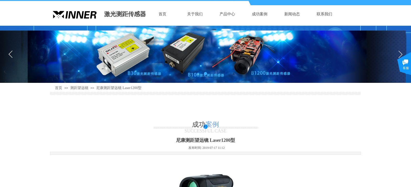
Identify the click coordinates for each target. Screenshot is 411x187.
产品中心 (227, 14)
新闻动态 (292, 14)
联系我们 (324, 14)
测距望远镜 (79, 88)
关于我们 (195, 14)
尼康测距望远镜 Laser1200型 (118, 88)
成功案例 (259, 14)
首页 (162, 14)
